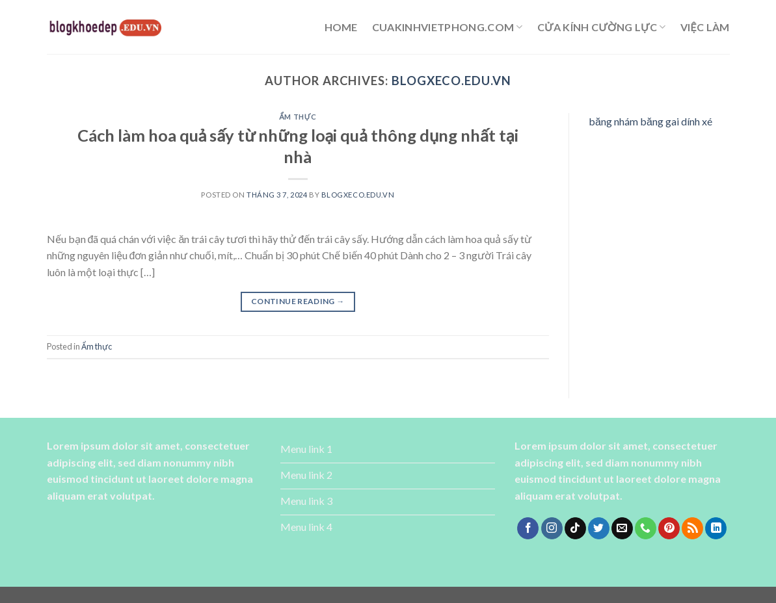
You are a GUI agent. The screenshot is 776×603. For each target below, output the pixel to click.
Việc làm (705, 27)
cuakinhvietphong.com (447, 27)
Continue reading (298, 301)
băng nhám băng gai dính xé (650, 121)
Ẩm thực (297, 116)
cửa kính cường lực (601, 27)
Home (341, 27)
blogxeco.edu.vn (451, 80)
